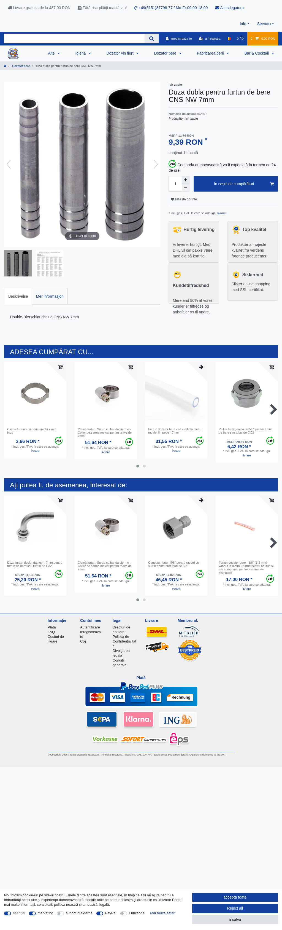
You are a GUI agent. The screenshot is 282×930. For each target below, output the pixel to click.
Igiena (81, 53)
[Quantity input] (175, 184)
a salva (235, 919)
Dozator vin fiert (120, 53)
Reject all (235, 908)
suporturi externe (79, 913)
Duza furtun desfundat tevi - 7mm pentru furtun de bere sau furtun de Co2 (34, 564)
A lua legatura (229, 8)
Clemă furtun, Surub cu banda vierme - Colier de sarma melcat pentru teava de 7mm (105, 433)
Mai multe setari (162, 913)
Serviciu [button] (264, 23)
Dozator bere (165, 53)
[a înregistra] (210, 38)
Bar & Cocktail (257, 53)
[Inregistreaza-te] (179, 38)
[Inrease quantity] (185, 180)
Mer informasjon (50, 296)
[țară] (229, 38)
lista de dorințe (184, 199)
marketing (45, 913)
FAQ (51, 632)
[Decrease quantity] (185, 188)
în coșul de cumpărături (244, 184)
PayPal (110, 913)
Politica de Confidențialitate (124, 641)
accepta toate (234, 897)
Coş (83, 641)
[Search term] (74, 38)
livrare (221, 213)
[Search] (152, 38)
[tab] (18, 296)
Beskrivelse (18, 296)
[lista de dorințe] (240, 38)
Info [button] (243, 23)
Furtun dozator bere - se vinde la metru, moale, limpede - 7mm (175, 431)
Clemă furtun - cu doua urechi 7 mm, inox (32, 431)
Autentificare (90, 627)
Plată (52, 627)
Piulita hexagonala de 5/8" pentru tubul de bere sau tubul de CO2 (245, 431)
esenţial (19, 913)
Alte (52, 53)
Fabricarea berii (211, 53)
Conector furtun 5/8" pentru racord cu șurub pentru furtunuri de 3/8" (173, 564)
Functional (137, 913)
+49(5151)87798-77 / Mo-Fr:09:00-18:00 (171, 8)
